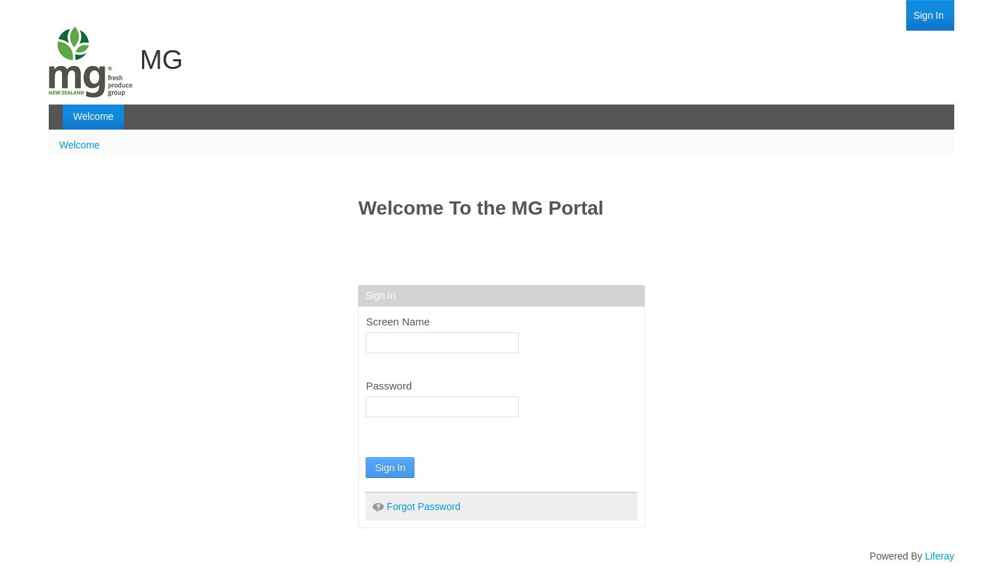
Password (389, 386)
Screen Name (398, 322)
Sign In (390, 467)
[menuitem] (928, 16)
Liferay (939, 556)
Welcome (79, 145)
